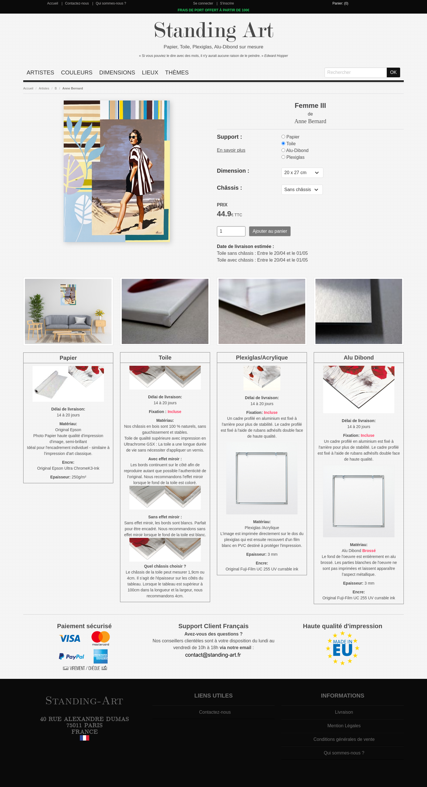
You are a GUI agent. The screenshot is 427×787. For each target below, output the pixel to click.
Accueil (52, 3)
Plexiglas (292, 157)
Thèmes (177, 72)
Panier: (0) (340, 3)
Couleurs (76, 72)
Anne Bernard (72, 88)
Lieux (150, 72)
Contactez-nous (77, 3)
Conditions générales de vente (344, 739)
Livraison (344, 712)
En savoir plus (231, 150)
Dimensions (117, 72)
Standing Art (213, 30)
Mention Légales (343, 725)
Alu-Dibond (295, 150)
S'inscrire (227, 3)
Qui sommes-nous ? (111, 3)
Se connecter (203, 3)
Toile (288, 143)
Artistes (40, 72)
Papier (290, 136)
